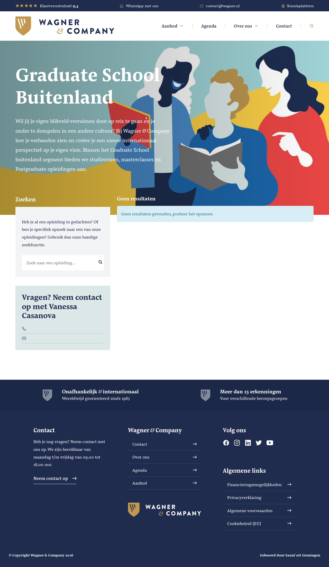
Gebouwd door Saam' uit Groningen (290, 555)
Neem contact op (55, 478)
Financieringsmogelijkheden (259, 484)
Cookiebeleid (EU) (259, 523)
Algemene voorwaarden (259, 510)
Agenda (208, 26)
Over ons (246, 26)
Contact (284, 26)
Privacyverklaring (259, 497)
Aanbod (173, 26)
